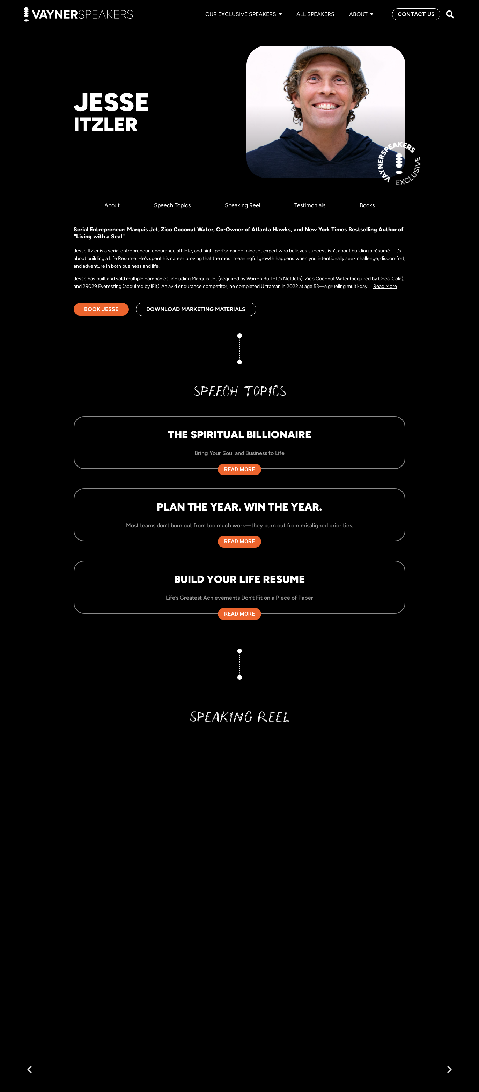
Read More (385, 286)
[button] (450, 14)
